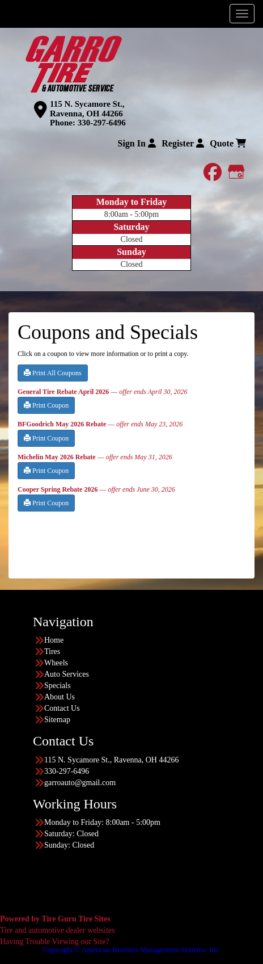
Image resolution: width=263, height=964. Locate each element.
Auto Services (66, 674)
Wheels (56, 663)
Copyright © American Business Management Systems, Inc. (131, 949)
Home (53, 640)
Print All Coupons (53, 373)
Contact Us (62, 708)
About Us (59, 697)
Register (183, 143)
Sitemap (57, 719)
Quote (228, 143)
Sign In (136, 143)
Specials (57, 685)
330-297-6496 (102, 122)
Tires (52, 651)
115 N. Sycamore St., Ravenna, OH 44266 (87, 108)
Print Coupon (46, 405)
